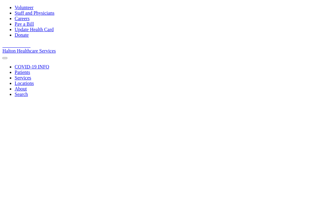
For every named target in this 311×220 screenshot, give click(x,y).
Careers (22, 18)
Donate (22, 35)
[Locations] (24, 83)
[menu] (4, 58)
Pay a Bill (24, 24)
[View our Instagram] (27, 45)
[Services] (23, 77)
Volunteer (24, 7)
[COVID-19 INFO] (32, 66)
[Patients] (22, 72)
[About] (21, 88)
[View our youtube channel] (13, 45)
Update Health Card (34, 29)
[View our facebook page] (6, 45)
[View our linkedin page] (20, 45)
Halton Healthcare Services (29, 50)
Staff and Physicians (34, 13)
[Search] (21, 94)
